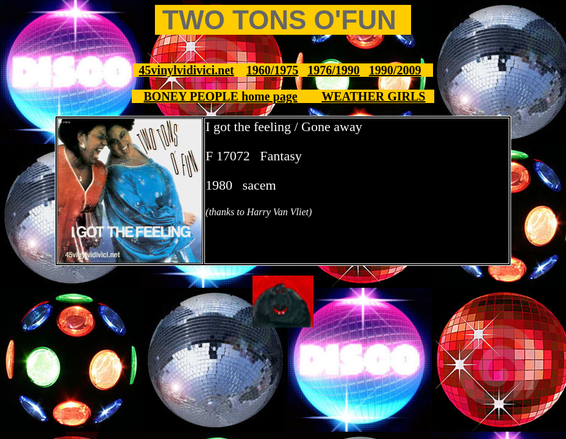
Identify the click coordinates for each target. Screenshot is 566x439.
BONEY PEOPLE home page (221, 96)
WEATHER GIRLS (373, 96)
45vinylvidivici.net (186, 70)
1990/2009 (395, 70)
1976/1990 (333, 70)
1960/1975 (272, 70)
